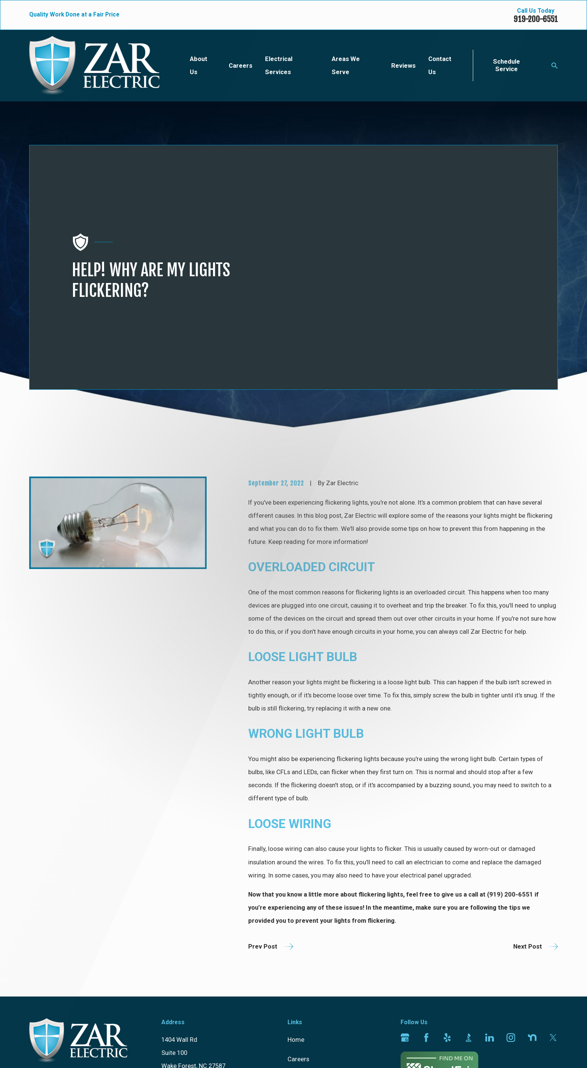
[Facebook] (426, 904)
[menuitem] (39, 1051)
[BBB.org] (468, 904)
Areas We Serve (309, 964)
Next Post (535, 813)
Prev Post (270, 813)
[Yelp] (447, 904)
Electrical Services (313, 945)
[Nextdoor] (532, 904)
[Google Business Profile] (405, 904)
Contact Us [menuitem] (439, 65)
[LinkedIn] (489, 904)
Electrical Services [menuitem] (278, 65)
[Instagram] (511, 904)
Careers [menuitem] (240, 65)
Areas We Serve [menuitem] (346, 65)
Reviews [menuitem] (403, 65)
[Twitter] (553, 904)
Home (296, 906)
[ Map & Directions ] (188, 946)
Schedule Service (506, 65)
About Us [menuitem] (198, 65)
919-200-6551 (536, 19)
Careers (298, 925)
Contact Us (303, 984)
